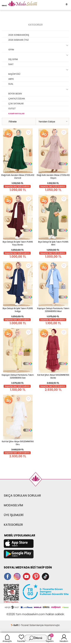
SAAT (10, 64)
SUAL (10, 83)
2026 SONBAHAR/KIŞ (18, 34)
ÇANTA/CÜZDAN (16, 98)
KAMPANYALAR (16, 113)
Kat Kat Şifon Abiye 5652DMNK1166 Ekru (18, 443)
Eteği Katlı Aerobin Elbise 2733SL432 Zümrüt (17, 176)
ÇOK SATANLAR (16, 103)
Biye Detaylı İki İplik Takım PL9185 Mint (53, 243)
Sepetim (50, 637)
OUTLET (12, 108)
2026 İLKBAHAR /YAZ (18, 39)
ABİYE (11, 78)
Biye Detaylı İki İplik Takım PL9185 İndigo (18, 310)
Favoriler (21, 637)
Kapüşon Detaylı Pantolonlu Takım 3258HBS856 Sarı (18, 376)
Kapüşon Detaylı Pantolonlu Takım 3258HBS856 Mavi (53, 310)
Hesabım (64, 637)
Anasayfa (7, 637)
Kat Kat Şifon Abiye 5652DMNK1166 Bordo (53, 376)
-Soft (15, 625)
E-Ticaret (24, 625)
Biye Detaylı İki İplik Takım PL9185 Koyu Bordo (18, 243)
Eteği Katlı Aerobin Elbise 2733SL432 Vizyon (53, 176)
